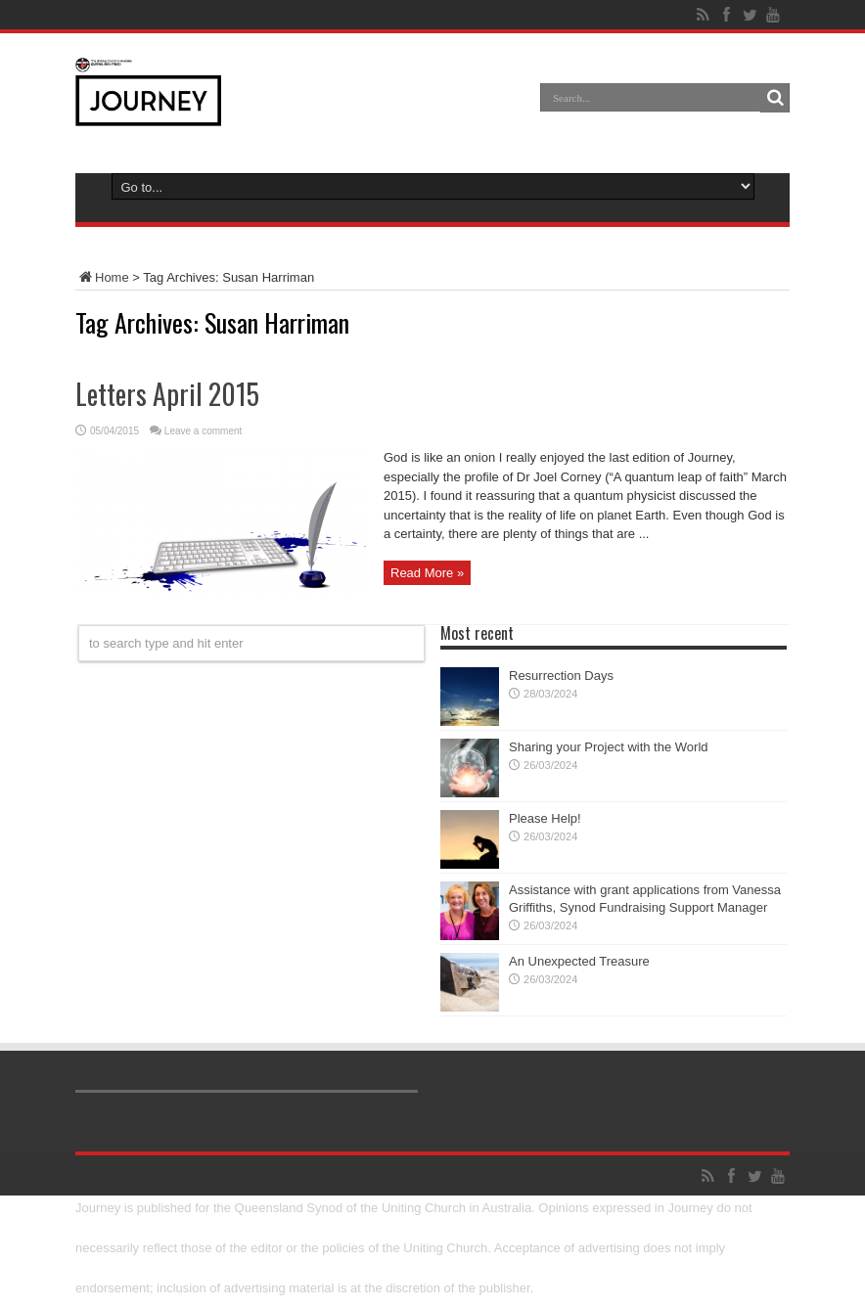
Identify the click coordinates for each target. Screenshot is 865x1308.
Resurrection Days (561, 675)
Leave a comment (203, 431)
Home (102, 277)
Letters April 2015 (167, 394)
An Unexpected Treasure (579, 961)
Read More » (427, 572)
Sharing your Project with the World (608, 747)
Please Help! (545, 818)
